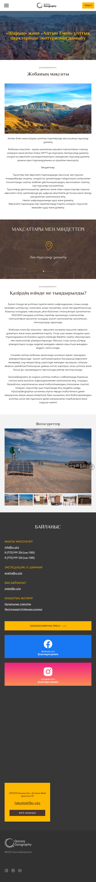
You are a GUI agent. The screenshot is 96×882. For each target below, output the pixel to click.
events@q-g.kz (13, 573)
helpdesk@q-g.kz (27, 803)
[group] (48, 460)
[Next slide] (91, 467)
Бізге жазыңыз (27, 813)
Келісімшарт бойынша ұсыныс (23, 609)
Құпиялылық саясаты (18, 604)
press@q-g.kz (13, 588)
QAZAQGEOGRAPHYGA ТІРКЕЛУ (45, 626)
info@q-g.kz (12, 547)
